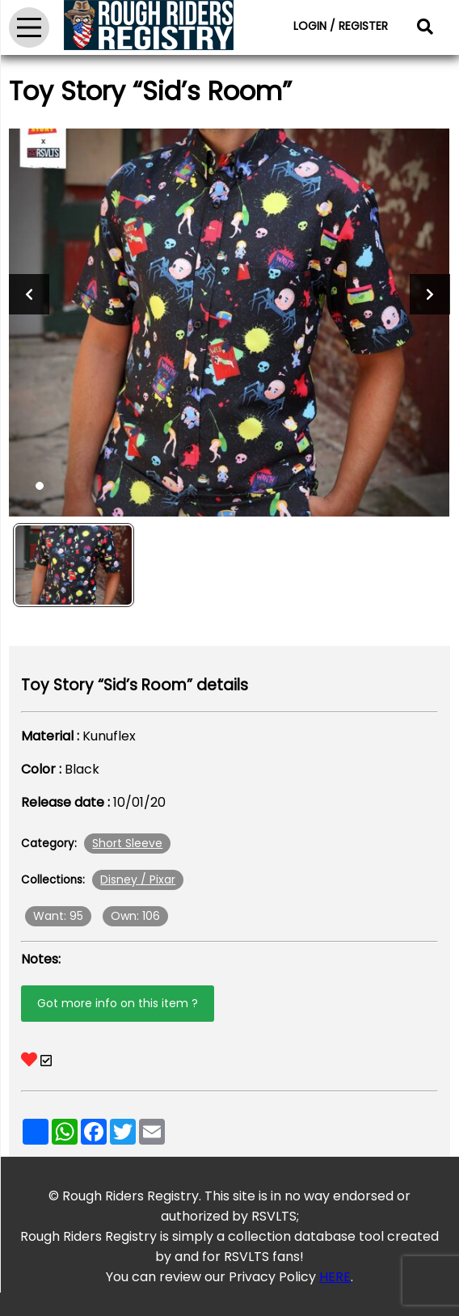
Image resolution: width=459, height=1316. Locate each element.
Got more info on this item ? (117, 1003)
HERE (335, 1276)
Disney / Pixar (137, 879)
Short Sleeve (127, 843)
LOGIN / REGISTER (340, 26)
